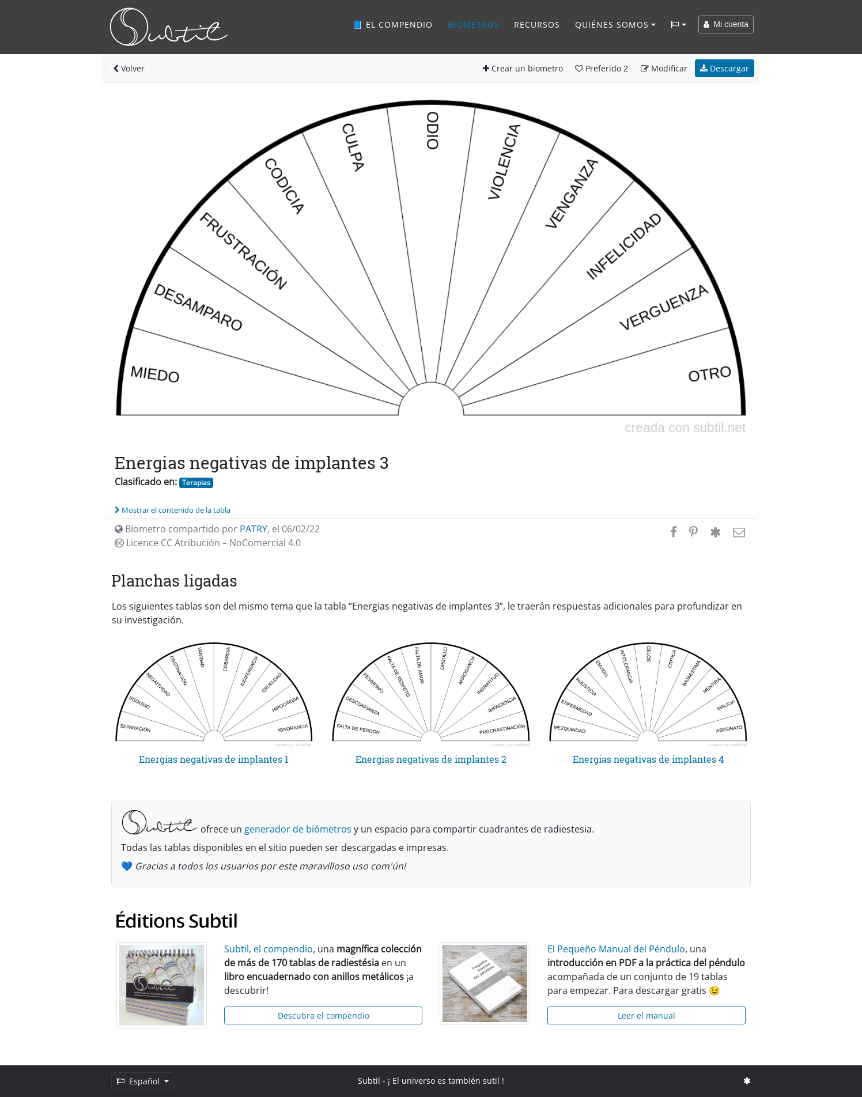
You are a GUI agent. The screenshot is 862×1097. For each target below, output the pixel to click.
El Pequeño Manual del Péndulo (616, 949)
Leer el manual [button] (646, 1015)
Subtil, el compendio (268, 949)
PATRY (253, 529)
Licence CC (208, 542)
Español (139, 1081)
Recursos (537, 24)
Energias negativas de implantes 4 (648, 759)
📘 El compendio (392, 24)
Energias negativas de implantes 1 (214, 759)
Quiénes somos (612, 24)
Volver (129, 68)
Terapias (196, 482)
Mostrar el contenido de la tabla (172, 510)
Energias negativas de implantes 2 (431, 759)
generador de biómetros (297, 829)
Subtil (369, 1080)
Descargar (724, 68)
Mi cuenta (726, 24)
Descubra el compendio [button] (323, 1015)
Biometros (474, 24)
